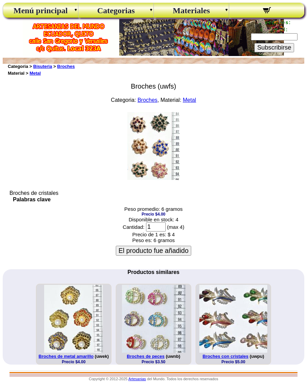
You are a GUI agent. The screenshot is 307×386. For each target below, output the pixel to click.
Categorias (116, 10)
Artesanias (137, 379)
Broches (66, 66)
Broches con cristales (225, 356)
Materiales (191, 10)
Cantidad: (133, 227)
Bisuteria (42, 66)
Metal (35, 73)
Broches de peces (145, 356)
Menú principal (41, 10)
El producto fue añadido (153, 250)
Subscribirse (274, 47)
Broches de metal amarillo (66, 356)
